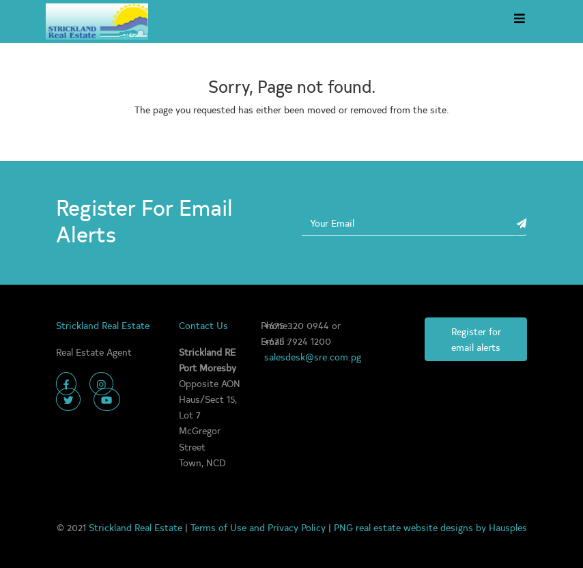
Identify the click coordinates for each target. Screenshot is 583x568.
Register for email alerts (476, 339)
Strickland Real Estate (137, 527)
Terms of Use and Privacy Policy (259, 527)
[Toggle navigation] (519, 21)
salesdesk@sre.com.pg (312, 356)
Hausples (508, 527)
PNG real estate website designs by (411, 527)
